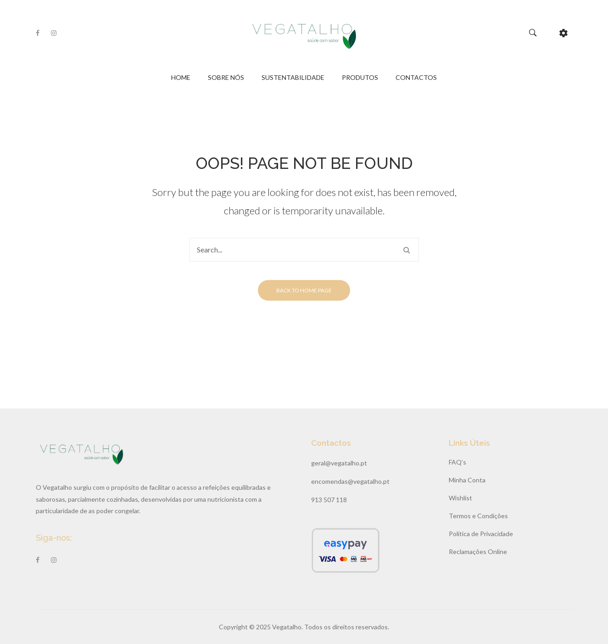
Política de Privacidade (481, 534)
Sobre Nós (226, 77)
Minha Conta (467, 480)
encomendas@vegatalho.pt (350, 481)
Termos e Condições (478, 516)
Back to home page (304, 290)
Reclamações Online (478, 551)
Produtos (360, 77)
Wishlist (460, 498)
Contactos (416, 77)
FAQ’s (457, 462)
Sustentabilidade (293, 77)
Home (180, 77)
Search (407, 249)
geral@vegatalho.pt (339, 463)
